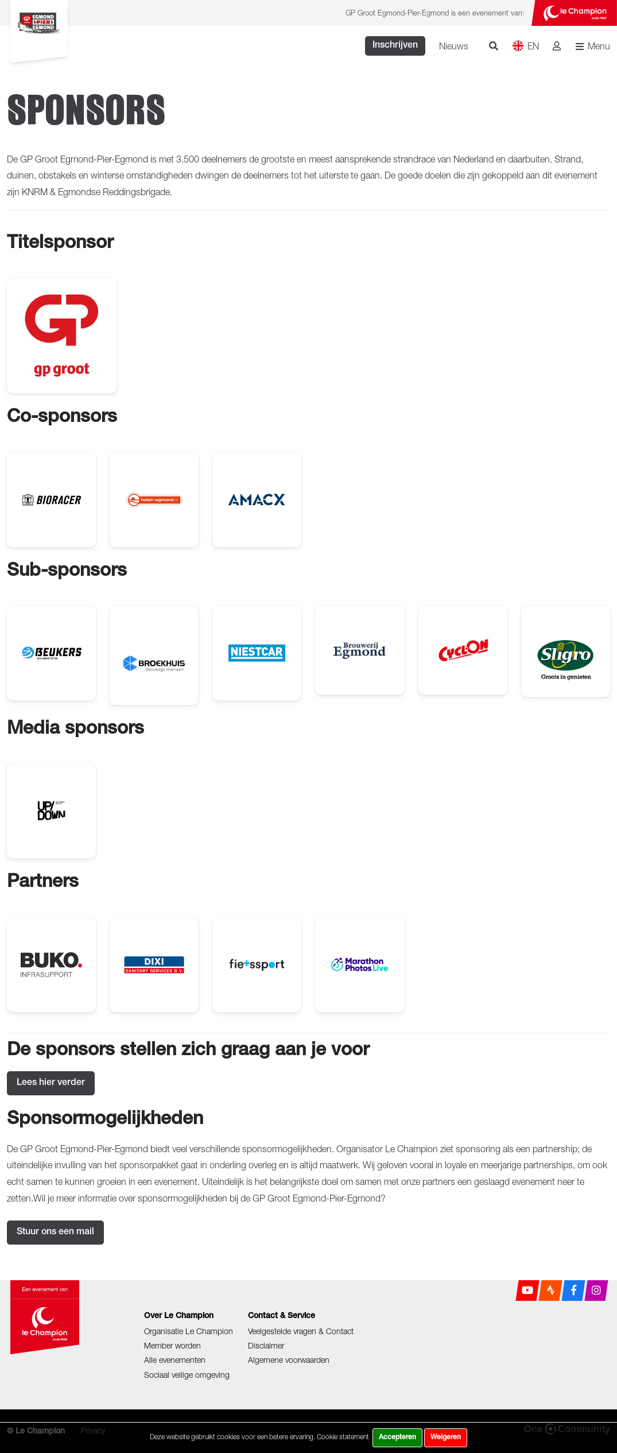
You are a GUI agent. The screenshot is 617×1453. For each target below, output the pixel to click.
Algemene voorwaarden (288, 1360)
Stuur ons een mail (55, 1232)
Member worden (172, 1345)
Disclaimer (266, 1345)
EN (525, 46)
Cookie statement (343, 1436)
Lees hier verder (51, 1083)
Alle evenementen (174, 1360)
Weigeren (445, 1437)
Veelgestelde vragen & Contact (301, 1331)
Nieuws (453, 46)
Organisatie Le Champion (188, 1331)
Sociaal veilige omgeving (187, 1375)
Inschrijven (395, 46)
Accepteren (397, 1437)
